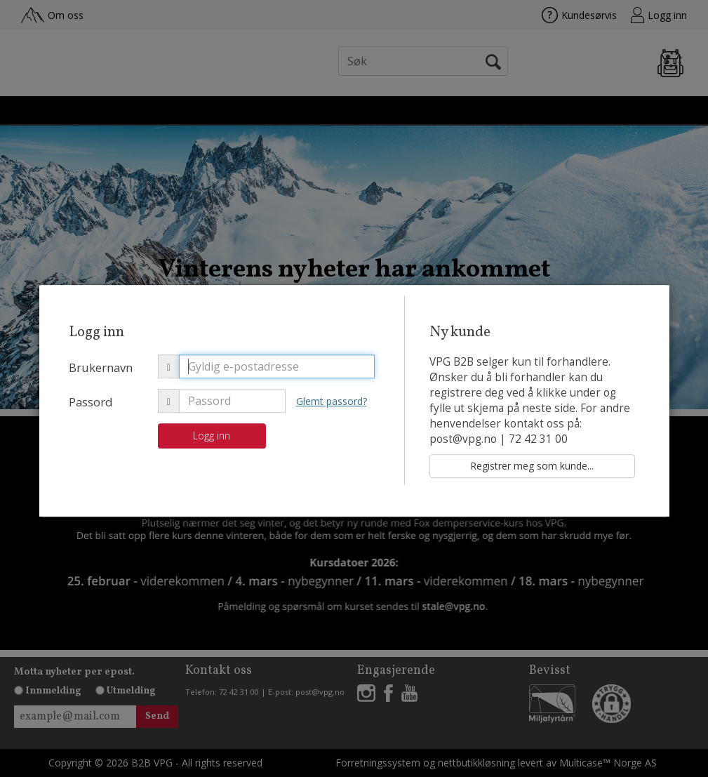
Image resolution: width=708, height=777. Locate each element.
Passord (91, 402)
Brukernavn (101, 367)
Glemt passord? (331, 401)
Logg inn (211, 435)
